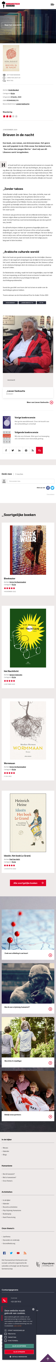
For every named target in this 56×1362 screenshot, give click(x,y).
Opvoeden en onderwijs (11, 1240)
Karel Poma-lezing (8, 1217)
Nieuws (5, 1148)
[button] (19, 1356)
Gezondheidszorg (8, 1243)
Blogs (4, 1155)
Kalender (5, 1151)
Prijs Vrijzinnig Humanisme (11, 1210)
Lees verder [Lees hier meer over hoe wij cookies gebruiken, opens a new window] (18, 1326)
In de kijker (6, 1200)
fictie (13, 93)
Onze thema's (7, 1181)
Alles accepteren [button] (19, 1346)
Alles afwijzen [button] (19, 1352)
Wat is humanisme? (9, 1177)
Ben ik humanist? (8, 1174)
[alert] (19, 1333)
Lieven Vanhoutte (22, 104)
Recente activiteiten (9, 1207)
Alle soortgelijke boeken (25, 883)
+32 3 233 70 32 (16, 1302)
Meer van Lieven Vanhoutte (38, 402)
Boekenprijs (6, 1214)
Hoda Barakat (13, 90)
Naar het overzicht (13, 25)
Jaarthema (6, 1237)
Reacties (10, 81)
